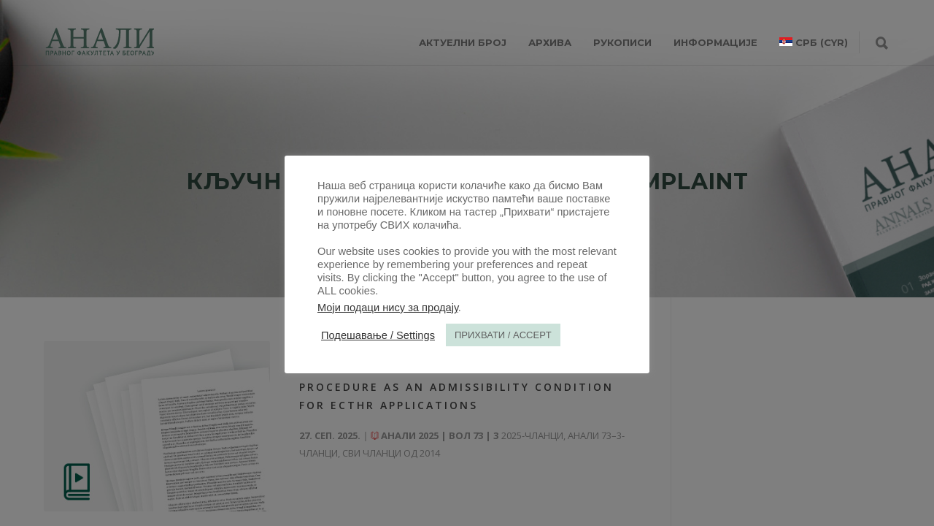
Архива (549, 42)
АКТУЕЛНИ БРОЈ (462, 42)
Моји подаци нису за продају (387, 307)
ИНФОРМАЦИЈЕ (715, 42)
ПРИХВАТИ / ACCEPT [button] (503, 334)
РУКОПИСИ (622, 42)
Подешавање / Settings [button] (378, 335)
